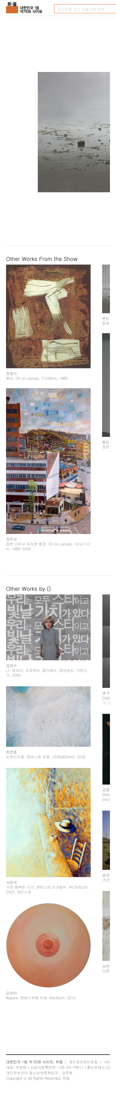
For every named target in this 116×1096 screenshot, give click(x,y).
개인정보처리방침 (83, 1061)
